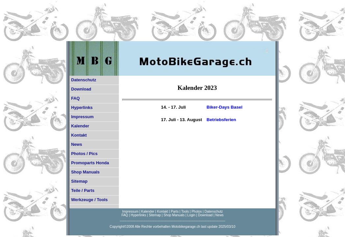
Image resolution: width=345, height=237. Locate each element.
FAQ (75, 98)
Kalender (80, 125)
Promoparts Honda (90, 162)
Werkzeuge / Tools (89, 199)
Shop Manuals (85, 172)
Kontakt (79, 135)
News (76, 144)
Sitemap (79, 181)
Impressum (82, 116)
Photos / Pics (84, 153)
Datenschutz (83, 79)
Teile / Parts (82, 190)
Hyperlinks (82, 107)
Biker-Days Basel (225, 107)
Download (81, 89)
